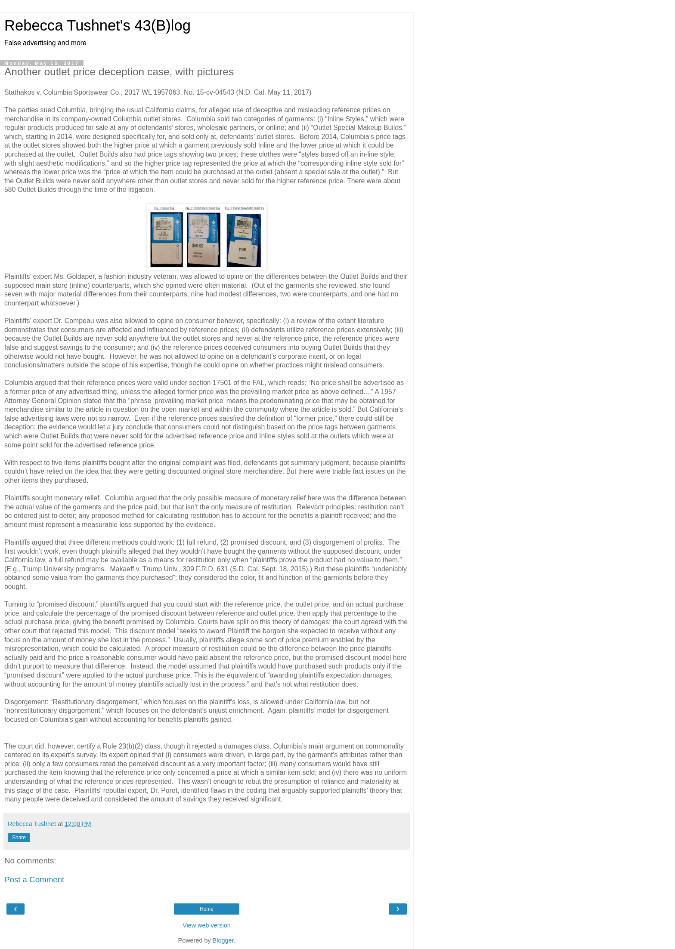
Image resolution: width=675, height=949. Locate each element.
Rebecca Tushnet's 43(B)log (97, 25)
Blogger (223, 940)
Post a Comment (34, 879)
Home (207, 909)
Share (19, 838)
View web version (207, 925)
